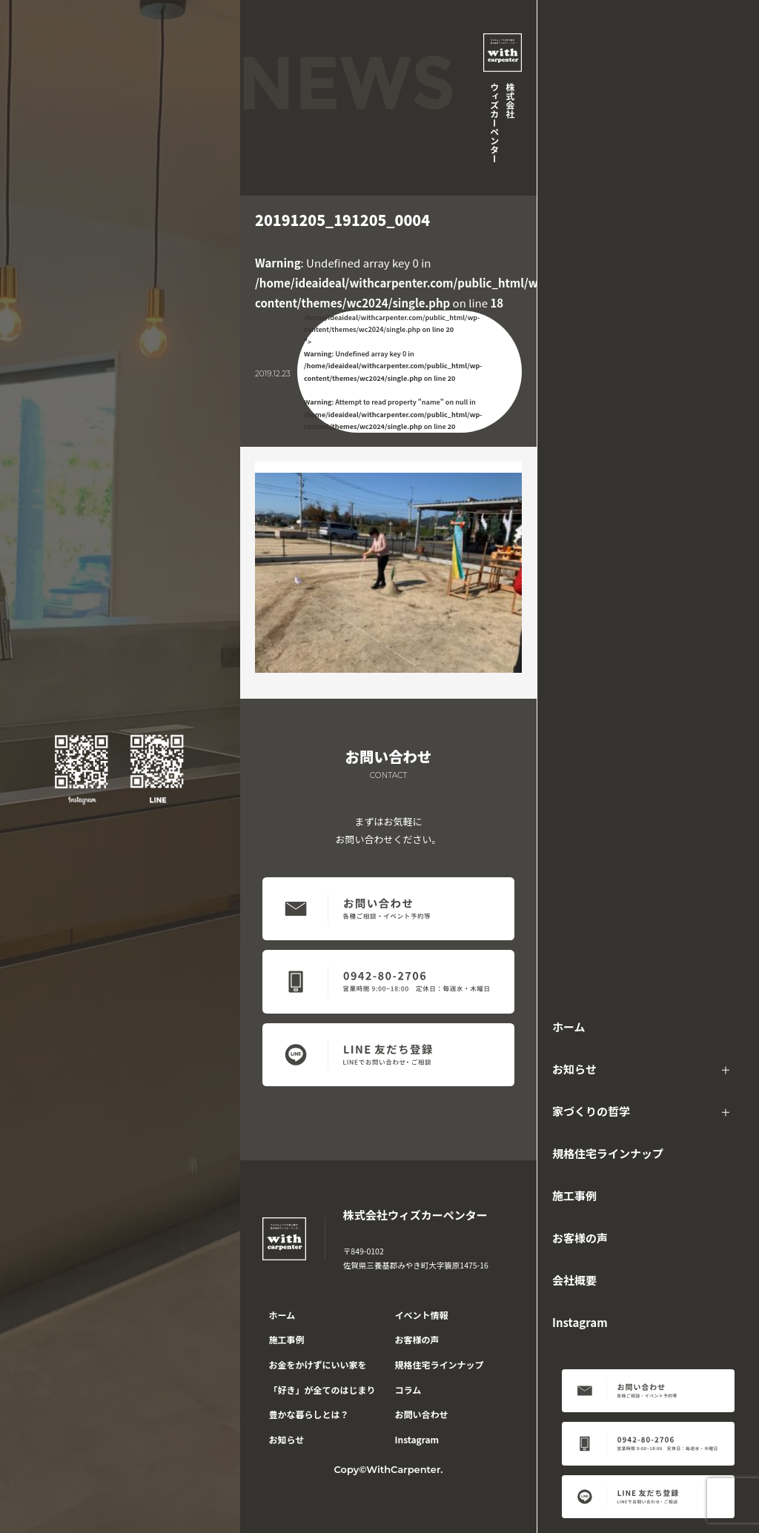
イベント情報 (421, 1314)
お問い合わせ (421, 1414)
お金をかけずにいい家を (318, 1364)
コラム (408, 1389)
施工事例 (574, 1195)
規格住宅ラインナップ (607, 1153)
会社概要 (574, 1280)
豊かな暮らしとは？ (309, 1414)
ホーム (569, 1026)
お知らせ (574, 1069)
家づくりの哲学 (591, 1111)
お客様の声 (580, 1238)
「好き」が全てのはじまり (322, 1389)
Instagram (580, 1322)
